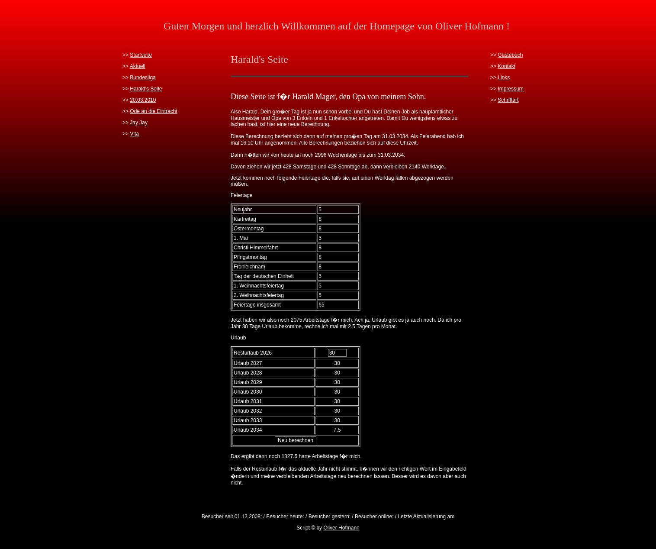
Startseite (141, 55)
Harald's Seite (146, 89)
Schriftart (508, 100)
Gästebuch (510, 55)
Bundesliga (142, 77)
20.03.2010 (143, 100)
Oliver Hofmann (341, 528)
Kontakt (506, 66)
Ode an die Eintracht (153, 111)
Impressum (510, 89)
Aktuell (137, 66)
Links (504, 77)
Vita (134, 134)
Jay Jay (139, 122)
